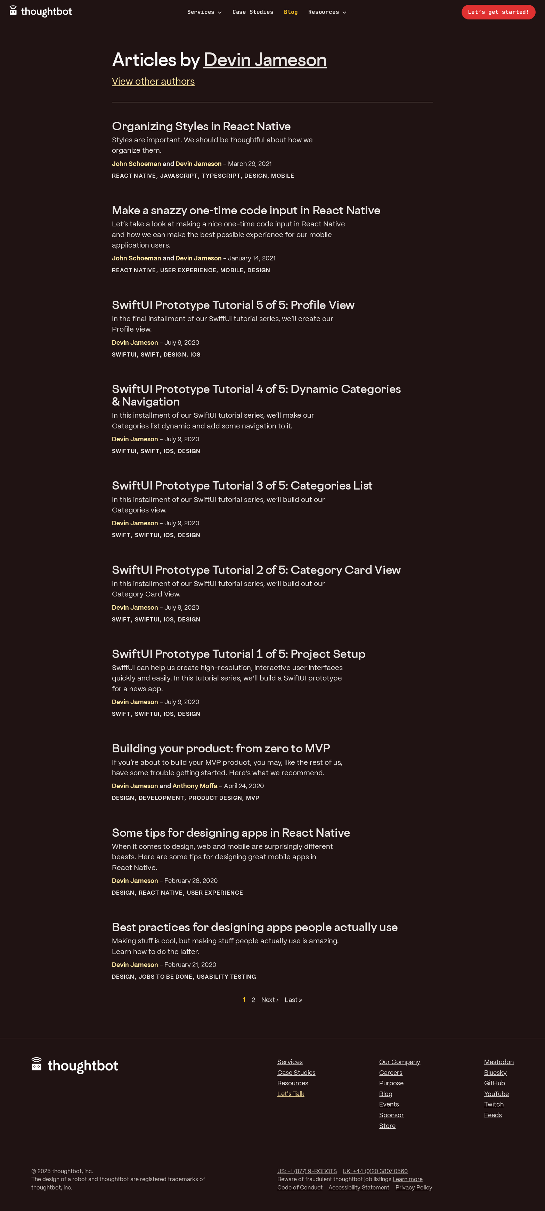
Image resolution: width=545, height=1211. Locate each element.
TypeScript (221, 176)
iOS (195, 355)
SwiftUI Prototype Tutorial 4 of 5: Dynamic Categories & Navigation (256, 395)
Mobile (282, 176)
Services (204, 12)
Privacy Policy (414, 1188)
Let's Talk (290, 1094)
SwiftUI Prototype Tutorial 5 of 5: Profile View (233, 305)
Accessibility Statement (358, 1188)
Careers (390, 1073)
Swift (150, 355)
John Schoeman (136, 164)
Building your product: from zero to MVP (221, 748)
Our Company (399, 1062)
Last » (293, 1000)
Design (255, 176)
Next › (269, 1000)
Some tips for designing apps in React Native (231, 832)
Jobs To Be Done (166, 977)
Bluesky (495, 1073)
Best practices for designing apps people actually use (255, 927)
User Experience (188, 270)
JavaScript (179, 176)
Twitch (494, 1105)
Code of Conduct (300, 1188)
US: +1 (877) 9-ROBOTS (307, 1171)
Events (389, 1105)
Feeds (493, 1115)
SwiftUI (124, 355)
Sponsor (391, 1115)
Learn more (408, 1179)
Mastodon (499, 1062)
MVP (253, 798)
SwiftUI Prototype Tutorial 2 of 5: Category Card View (256, 569)
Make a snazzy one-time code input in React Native (246, 210)
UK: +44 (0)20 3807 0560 (375, 1171)
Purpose (391, 1083)
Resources (327, 12)
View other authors (153, 82)
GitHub (494, 1083)
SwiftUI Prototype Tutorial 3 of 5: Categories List (242, 485)
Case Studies (253, 12)
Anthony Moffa (195, 786)
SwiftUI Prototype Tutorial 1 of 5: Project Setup (239, 653)
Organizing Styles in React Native (201, 126)
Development (161, 798)
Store (387, 1126)
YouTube (496, 1094)
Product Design (215, 798)
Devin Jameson (265, 59)
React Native (134, 176)
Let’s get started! (498, 12)
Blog (291, 12)
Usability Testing (226, 977)
